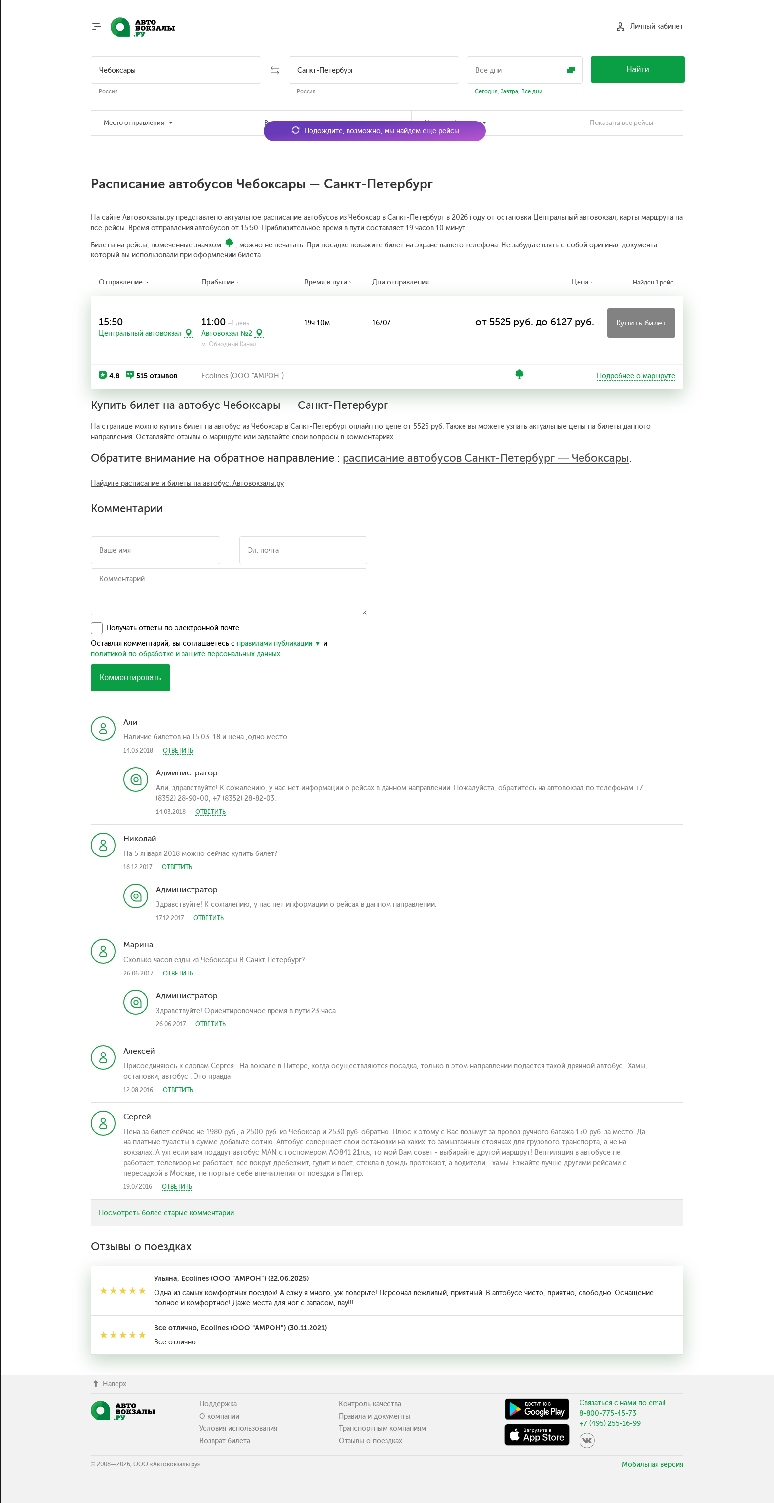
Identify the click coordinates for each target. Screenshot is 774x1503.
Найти (637, 69)
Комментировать (130, 677)
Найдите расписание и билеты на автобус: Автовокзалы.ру (187, 483)
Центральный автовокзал (140, 333)
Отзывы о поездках (370, 1441)
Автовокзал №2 (226, 333)
